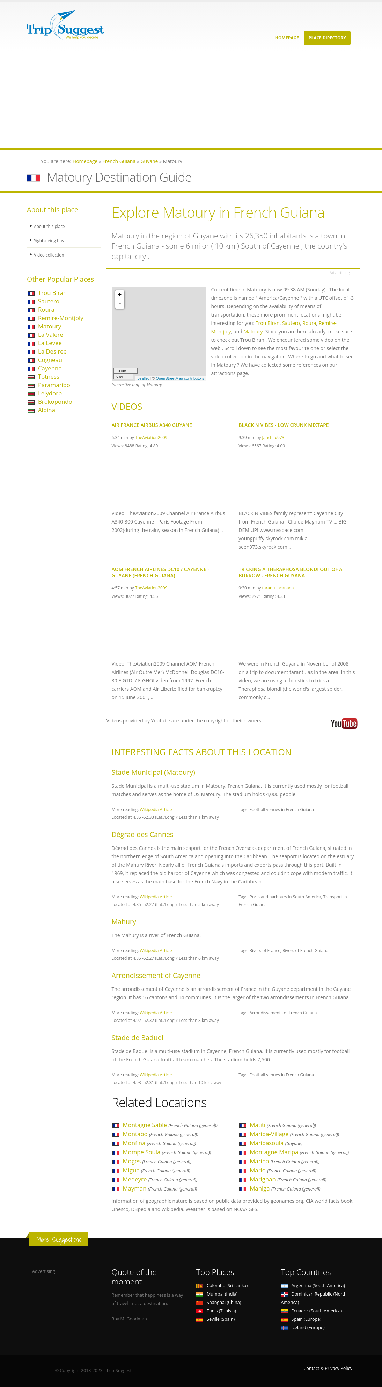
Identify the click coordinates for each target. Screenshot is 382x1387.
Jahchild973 (273, 437)
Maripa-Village (294, 1134)
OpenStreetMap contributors (180, 378)
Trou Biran (52, 293)
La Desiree (52, 351)
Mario (283, 1170)
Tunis (216, 1311)
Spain (301, 1319)
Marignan (288, 1179)
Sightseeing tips (50, 240)
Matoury (49, 326)
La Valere (50, 335)
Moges (157, 1161)
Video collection (50, 255)
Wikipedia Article (156, 809)
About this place (50, 226)
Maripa (284, 1161)
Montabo (160, 1134)
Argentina (313, 1286)
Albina (46, 410)
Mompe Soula (167, 1152)
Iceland (303, 1327)
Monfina (159, 1143)
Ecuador (311, 1311)
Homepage (287, 38)
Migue (156, 1170)
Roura (46, 309)
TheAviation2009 (151, 437)
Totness (48, 376)
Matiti (283, 1125)
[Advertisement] (191, 99)
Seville (215, 1319)
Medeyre (160, 1179)
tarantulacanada (278, 588)
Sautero (48, 301)
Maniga (285, 1188)
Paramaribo (54, 385)
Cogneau (50, 360)
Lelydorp (50, 393)
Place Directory (327, 38)
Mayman (160, 1188)
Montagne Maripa (299, 1152)
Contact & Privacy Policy (327, 1368)
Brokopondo (55, 402)
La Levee (50, 343)
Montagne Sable (170, 1125)
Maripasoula (276, 1143)
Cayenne (50, 368)
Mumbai (216, 1294)
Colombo (222, 1286)
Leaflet (143, 378)
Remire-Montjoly (60, 318)
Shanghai (218, 1302)
